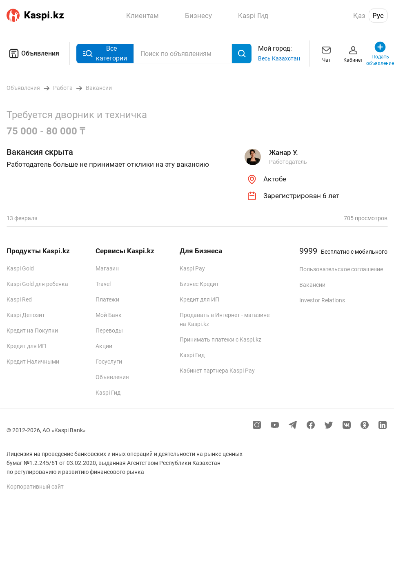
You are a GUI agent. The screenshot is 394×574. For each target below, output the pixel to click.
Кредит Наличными (33, 361)
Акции (104, 346)
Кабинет (353, 53)
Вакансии (312, 284)
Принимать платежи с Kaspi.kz (220, 339)
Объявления (33, 53)
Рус (378, 15)
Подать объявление (380, 53)
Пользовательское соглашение (341, 269)
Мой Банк (109, 315)
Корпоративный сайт (35, 486)
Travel (103, 284)
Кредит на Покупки (32, 330)
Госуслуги (109, 361)
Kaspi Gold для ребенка (37, 284)
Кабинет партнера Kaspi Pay (217, 370)
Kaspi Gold (20, 268)
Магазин (107, 268)
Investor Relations (322, 300)
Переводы (109, 330)
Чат (326, 53)
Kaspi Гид (108, 392)
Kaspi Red (19, 299)
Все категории (105, 53)
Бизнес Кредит (199, 284)
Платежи (107, 299)
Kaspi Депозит (26, 315)
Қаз (359, 15)
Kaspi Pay (192, 268)
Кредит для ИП (26, 346)
